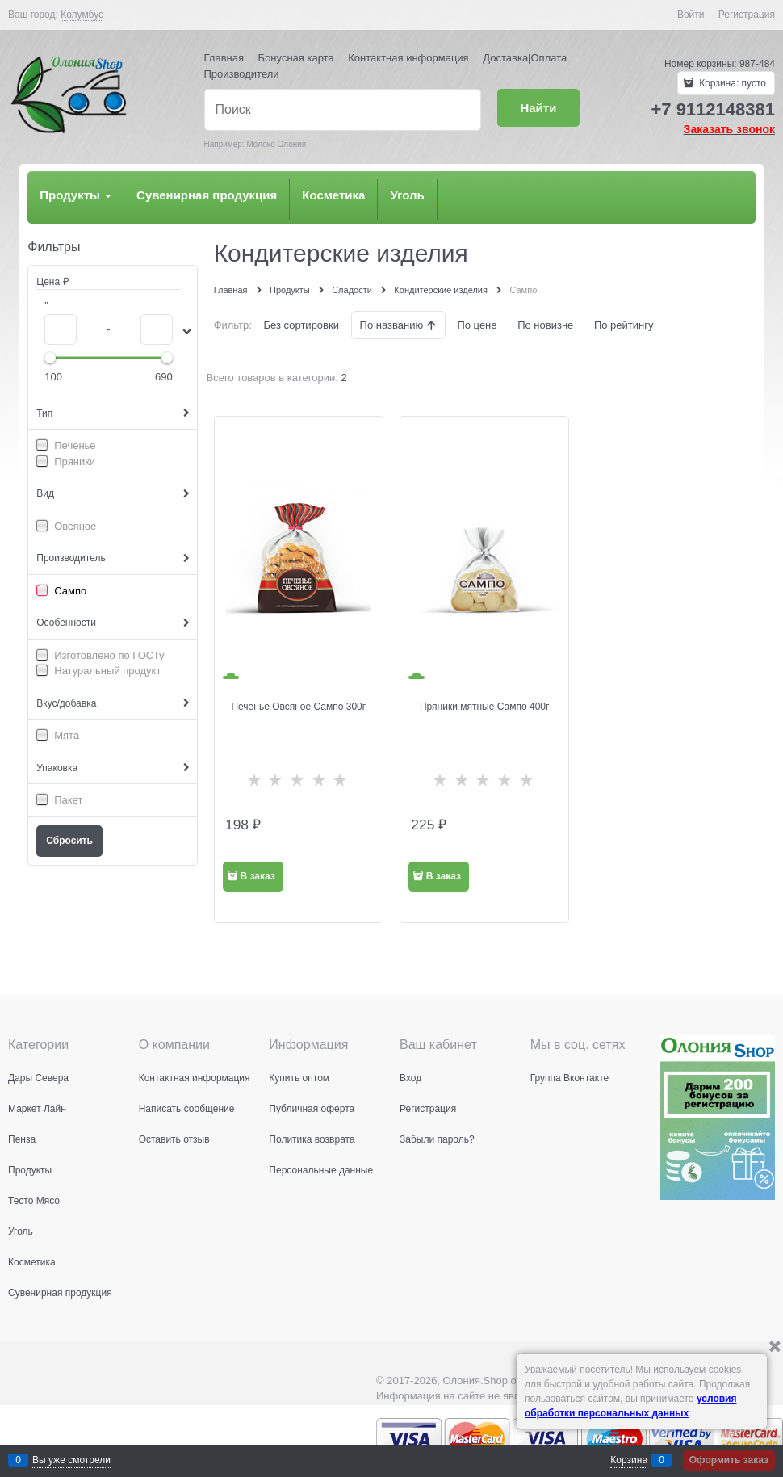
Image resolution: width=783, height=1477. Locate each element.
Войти (691, 14)
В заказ (257, 876)
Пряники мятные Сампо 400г (484, 706)
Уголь (407, 195)
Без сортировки (301, 325)
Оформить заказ (728, 1460)
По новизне (545, 325)
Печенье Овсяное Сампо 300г (298, 706)
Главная (224, 58)
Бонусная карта (296, 58)
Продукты (75, 195)
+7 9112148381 (713, 109)
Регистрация (746, 14)
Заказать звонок (729, 129)
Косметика (333, 195)
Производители (241, 74)
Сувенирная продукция (206, 195)
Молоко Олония (276, 144)
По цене (476, 325)
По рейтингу (624, 325)
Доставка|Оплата (525, 58)
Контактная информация (408, 58)
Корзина (628, 1460)
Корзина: (731, 83)
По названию (393, 325)
